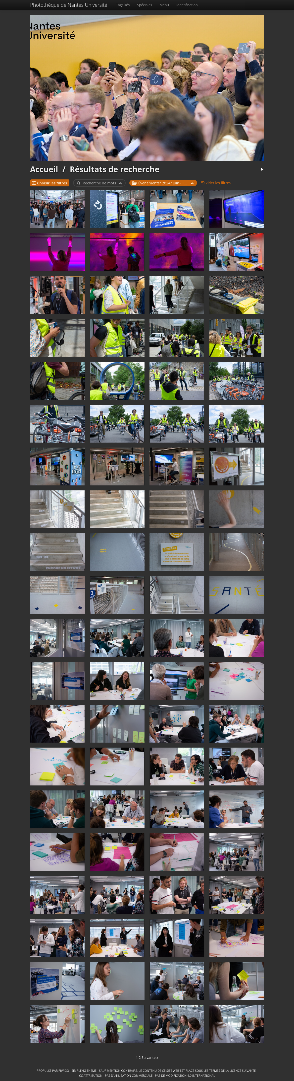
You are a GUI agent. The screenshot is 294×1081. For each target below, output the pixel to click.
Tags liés (123, 4)
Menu (164, 4)
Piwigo (63, 1071)
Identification (187, 4)
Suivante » (150, 1057)
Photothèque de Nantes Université (68, 4)
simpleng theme (84, 1071)
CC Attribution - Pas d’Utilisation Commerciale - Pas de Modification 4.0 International (147, 1076)
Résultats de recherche (114, 169)
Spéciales (144, 4)
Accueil (44, 169)
